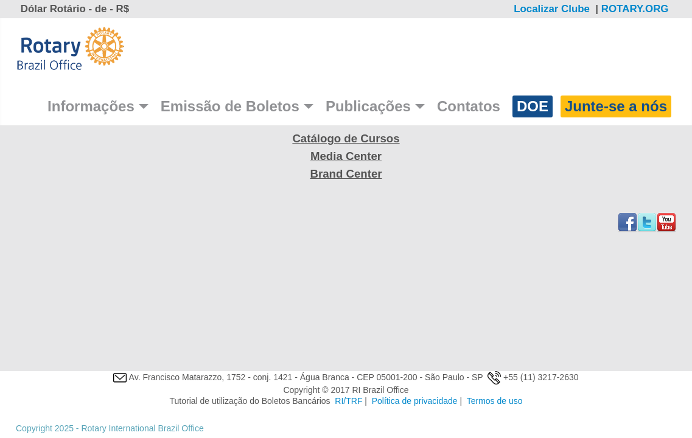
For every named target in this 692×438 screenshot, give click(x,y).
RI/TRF (348, 401)
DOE (532, 106)
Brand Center (346, 173)
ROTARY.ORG (636, 9)
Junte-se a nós (616, 106)
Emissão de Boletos (230, 106)
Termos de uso (495, 401)
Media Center (346, 156)
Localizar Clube (552, 9)
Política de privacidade (415, 401)
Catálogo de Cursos (345, 138)
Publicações (368, 106)
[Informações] (144, 106)
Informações (91, 106)
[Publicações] (420, 106)
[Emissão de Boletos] (308, 106)
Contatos (468, 106)
